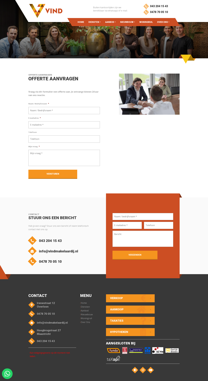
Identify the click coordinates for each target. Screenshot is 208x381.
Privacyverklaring (101, 376)
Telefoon (32, 132)
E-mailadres (34, 118)
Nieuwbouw (126, 22)
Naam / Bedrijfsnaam (38, 104)
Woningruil (146, 22)
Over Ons (162, 22)
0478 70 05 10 (155, 13)
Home (81, 22)
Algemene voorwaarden (81, 376)
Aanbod (109, 22)
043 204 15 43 (155, 6)
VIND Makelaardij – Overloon (56, 376)
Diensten (93, 22)
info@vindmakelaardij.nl (57, 251)
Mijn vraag (34, 146)
